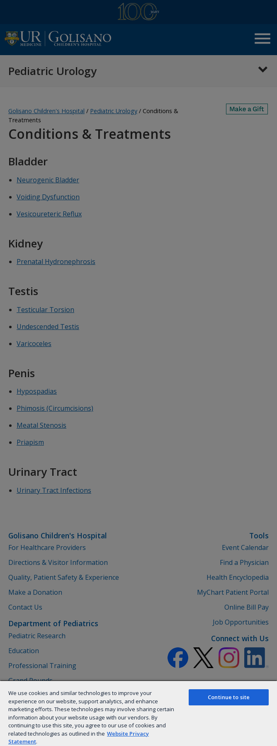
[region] (138, 713)
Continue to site (229, 697)
